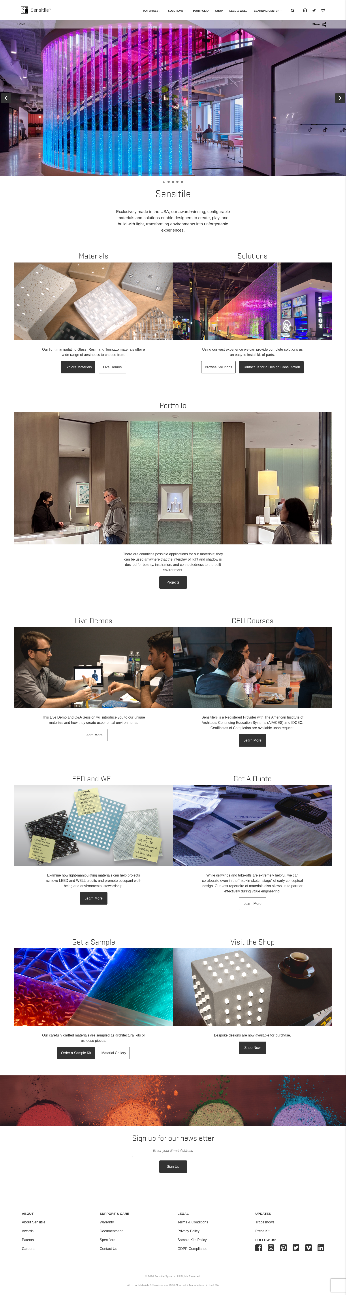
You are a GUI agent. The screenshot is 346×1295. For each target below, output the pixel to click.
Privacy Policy (188, 1231)
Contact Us (108, 1249)
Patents (28, 1240)
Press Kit (262, 1231)
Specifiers (107, 1240)
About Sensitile (33, 1222)
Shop (219, 10)
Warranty (107, 1222)
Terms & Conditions (192, 1222)
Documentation (112, 1231)
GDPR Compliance (192, 1249)
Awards (28, 1231)
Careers (28, 1249)
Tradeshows (265, 1222)
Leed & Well (238, 10)
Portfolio (201, 10)
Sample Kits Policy (192, 1240)
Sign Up (173, 1166)
